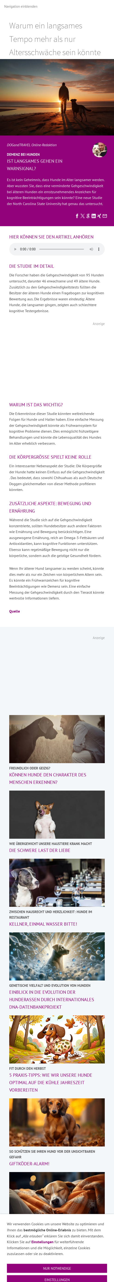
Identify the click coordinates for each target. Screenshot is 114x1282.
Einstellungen (42, 1277)
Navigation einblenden (20, 6)
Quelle (14, 611)
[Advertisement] (57, 361)
